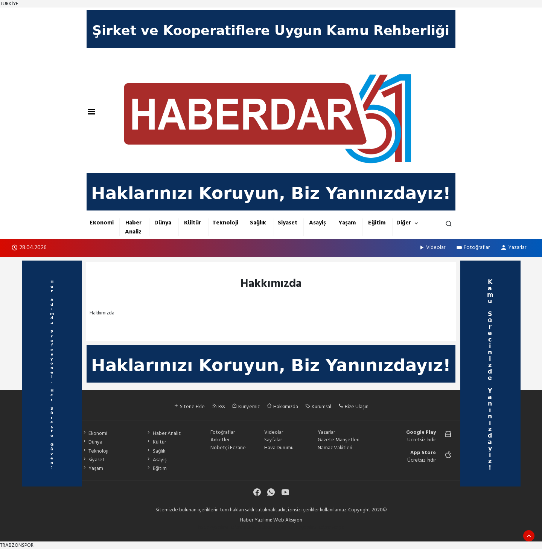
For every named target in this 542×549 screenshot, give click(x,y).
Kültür (192, 222)
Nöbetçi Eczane (228, 448)
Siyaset (287, 222)
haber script (331, 527)
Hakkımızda (282, 407)
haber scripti (272, 527)
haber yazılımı (213, 527)
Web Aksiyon (287, 520)
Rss (218, 407)
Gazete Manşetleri (338, 440)
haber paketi (244, 527)
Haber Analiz (133, 227)
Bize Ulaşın (353, 407)
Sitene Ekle (189, 407)
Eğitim (376, 222)
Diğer (403, 222)
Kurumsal (318, 407)
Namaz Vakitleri (335, 448)
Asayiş (317, 222)
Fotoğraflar (473, 247)
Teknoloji (225, 222)
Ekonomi (102, 222)
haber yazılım (302, 527)
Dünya (162, 222)
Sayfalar (273, 440)
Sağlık (258, 222)
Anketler (220, 440)
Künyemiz (246, 407)
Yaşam (347, 222)
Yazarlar (513, 247)
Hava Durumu (279, 448)
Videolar (431, 247)
